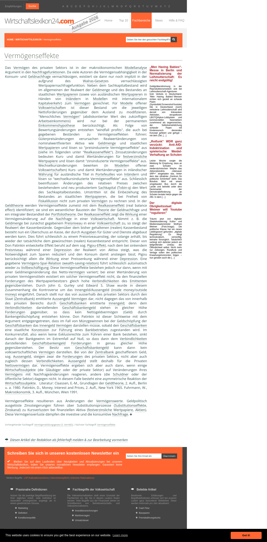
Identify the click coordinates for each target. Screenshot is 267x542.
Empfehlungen (13, 6)
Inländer (72, 98)
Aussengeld (100, 290)
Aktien (140, 410)
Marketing (21, 508)
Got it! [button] (246, 535)
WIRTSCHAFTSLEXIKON (28, 39)
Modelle (99, 98)
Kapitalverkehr (49, 103)
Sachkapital (107, 187)
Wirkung (131, 214)
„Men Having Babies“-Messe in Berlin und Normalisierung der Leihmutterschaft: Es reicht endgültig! (166, 73)
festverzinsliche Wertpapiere (110, 410)
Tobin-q (124, 187)
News (159, 20)
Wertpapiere (66, 94)
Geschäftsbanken (73, 303)
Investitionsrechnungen (85, 510)
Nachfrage (64, 218)
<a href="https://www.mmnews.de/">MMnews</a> (20, 140)
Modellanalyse (136, 67)
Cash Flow (142, 508)
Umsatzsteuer (80, 520)
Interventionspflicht (59, 478)
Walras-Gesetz (94, 81)
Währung (45, 174)
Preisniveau (74, 223)
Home (109, 20)
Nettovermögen (17, 365)
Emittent (136, 281)
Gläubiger (53, 370)
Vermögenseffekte (106, 424)
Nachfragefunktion (46, 72)
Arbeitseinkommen (53, 121)
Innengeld (82, 290)
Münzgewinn (89, 321)
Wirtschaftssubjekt (19, 370)
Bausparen (143, 513)
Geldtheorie (14, 205)
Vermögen (21, 67)
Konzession (40, 330)
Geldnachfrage (39, 76)
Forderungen (15, 281)
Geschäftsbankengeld (79, 307)
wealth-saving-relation (80, 263)
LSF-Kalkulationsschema (36, 478)
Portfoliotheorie (63, 214)
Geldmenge (101, 90)
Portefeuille (104, 174)
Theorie (103, 210)
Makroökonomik (17, 392)
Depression (63, 250)
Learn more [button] (120, 535)
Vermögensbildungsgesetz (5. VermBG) (53, 424)
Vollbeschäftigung (35, 267)
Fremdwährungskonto (148, 517)
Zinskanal (12, 410)
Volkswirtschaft (50, 107)
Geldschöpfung (128, 321)
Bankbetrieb (94, 330)
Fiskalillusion (48, 201)
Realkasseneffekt (97, 152)
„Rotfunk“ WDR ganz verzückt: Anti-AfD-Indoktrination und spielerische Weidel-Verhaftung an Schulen (166, 148)
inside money (123, 290)
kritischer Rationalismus (82, 478)
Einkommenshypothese (56, 125)
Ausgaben (88, 232)
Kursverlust (36, 410)
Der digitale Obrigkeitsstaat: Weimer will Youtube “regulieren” (166, 207)
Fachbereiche (141, 20)
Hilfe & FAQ (176, 20)
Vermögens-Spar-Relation (41, 263)
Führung (65, 330)
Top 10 (123, 20)
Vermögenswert (108, 401)
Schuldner (121, 374)
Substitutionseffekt (129, 405)
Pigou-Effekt (96, 245)
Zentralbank (24, 298)
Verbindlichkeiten (105, 281)
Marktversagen (81, 515)
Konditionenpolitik (25, 517)
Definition (21, 513)
